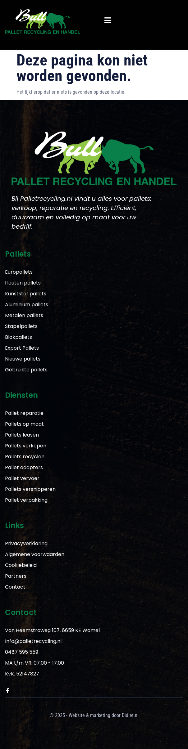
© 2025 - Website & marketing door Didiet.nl (94, 715)
